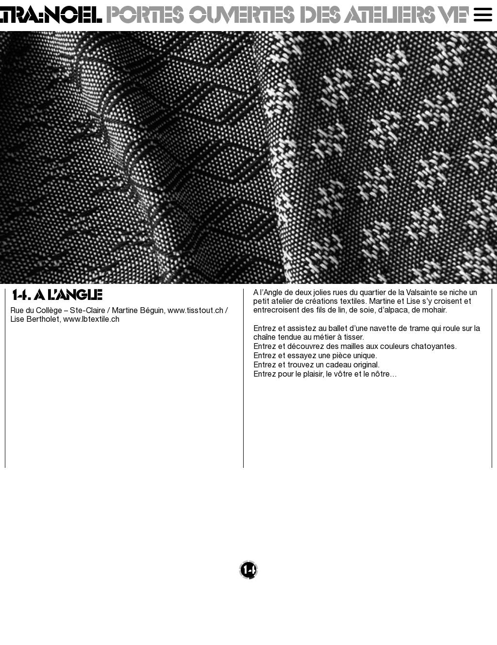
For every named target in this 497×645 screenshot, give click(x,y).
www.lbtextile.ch (91, 319)
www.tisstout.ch (195, 311)
